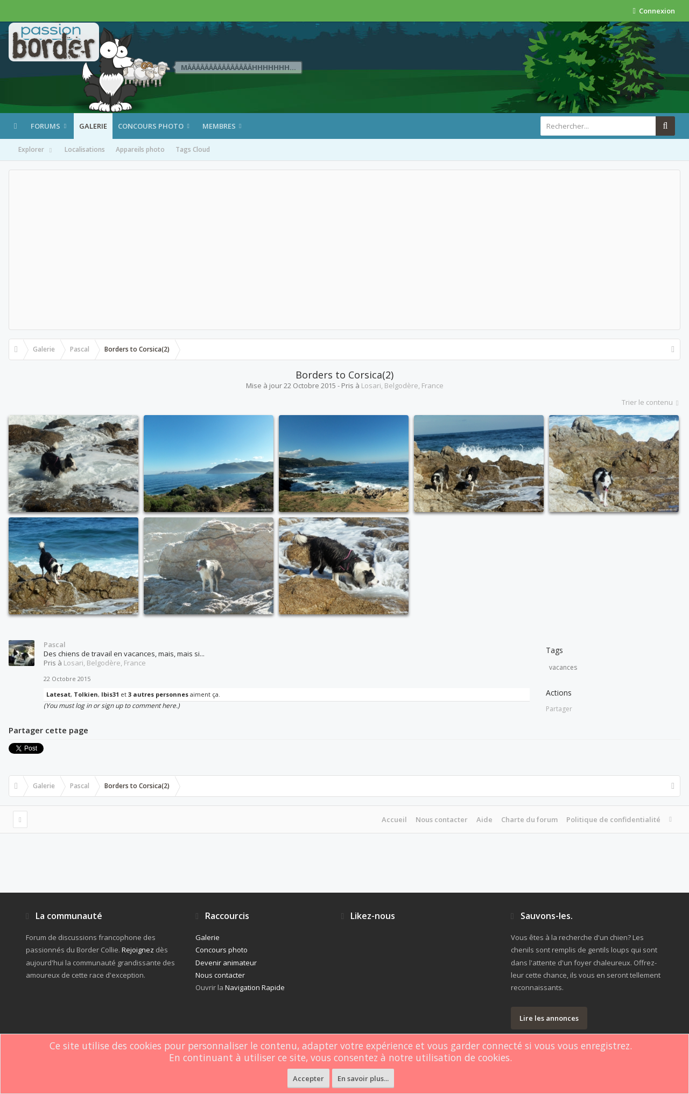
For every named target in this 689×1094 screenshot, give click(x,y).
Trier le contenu (651, 402)
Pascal (55, 644)
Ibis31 (110, 694)
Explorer (36, 150)
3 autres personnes (158, 694)
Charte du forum (529, 819)
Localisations (85, 149)
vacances (563, 667)
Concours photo (151, 126)
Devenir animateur (226, 962)
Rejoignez (138, 950)
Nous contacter (442, 819)
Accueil (394, 819)
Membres (219, 126)
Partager (559, 709)
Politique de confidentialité (613, 819)
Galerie (93, 126)
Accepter (308, 1078)
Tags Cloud (192, 149)
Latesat (58, 694)
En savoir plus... (363, 1078)
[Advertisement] (344, 249)
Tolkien (86, 694)
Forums (45, 126)
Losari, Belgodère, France (402, 385)
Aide (484, 819)
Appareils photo (140, 149)
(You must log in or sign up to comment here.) (112, 705)
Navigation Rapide (255, 987)
